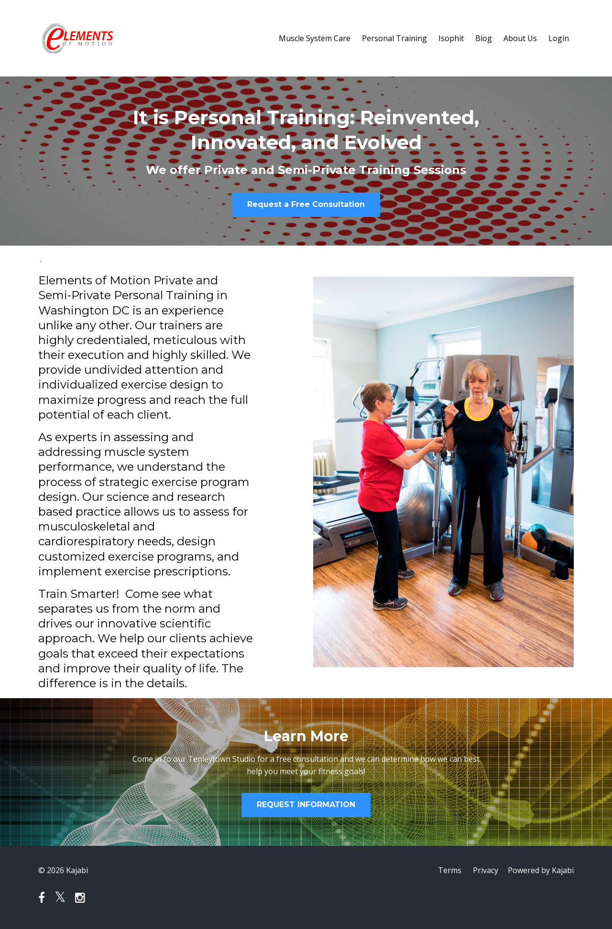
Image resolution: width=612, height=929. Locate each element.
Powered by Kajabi (541, 870)
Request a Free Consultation (306, 204)
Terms (449, 870)
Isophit (451, 38)
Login (558, 38)
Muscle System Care (314, 38)
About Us (520, 38)
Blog (483, 38)
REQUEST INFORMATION (306, 804)
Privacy (485, 870)
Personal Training (394, 38)
